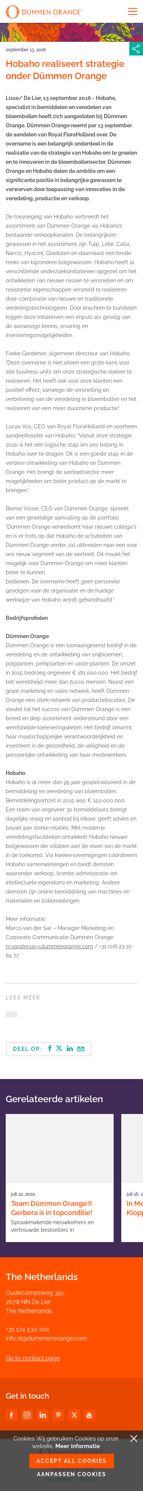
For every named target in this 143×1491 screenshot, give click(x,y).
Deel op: (48, 1048)
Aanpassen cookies (71, 1474)
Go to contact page (33, 1358)
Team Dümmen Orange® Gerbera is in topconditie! (52, 1208)
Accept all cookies (72, 1461)
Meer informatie (77, 1446)
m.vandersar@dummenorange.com (49, 946)
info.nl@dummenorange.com (46, 1338)
